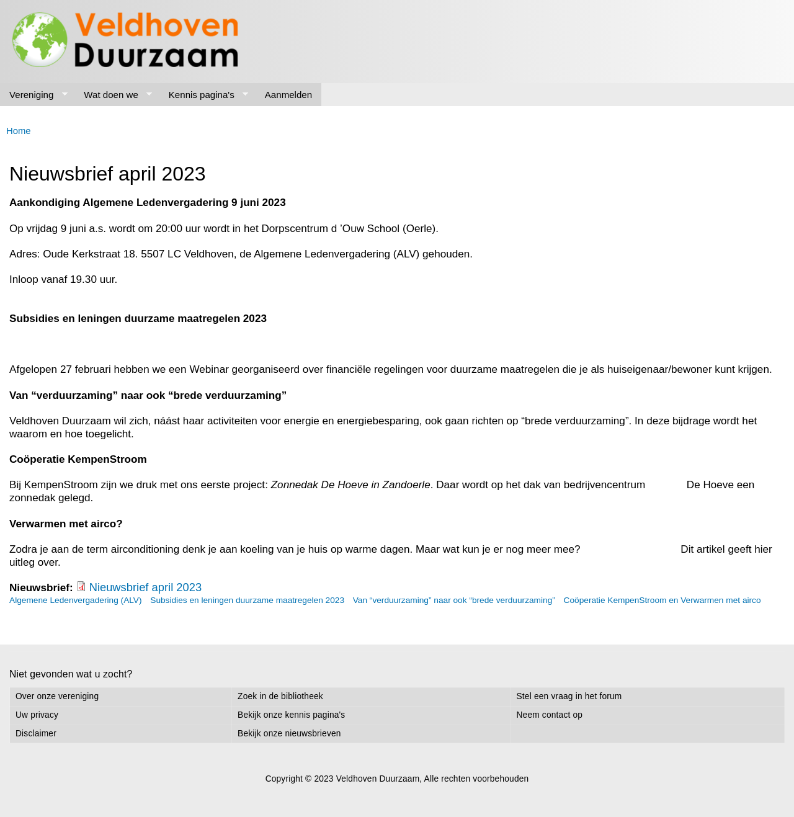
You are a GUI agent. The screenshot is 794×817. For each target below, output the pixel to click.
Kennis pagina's (204, 94)
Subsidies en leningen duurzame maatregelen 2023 (247, 600)
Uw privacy (37, 715)
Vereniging (34, 94)
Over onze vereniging (57, 696)
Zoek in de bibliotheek (280, 696)
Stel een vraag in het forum (569, 696)
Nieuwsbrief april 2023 (145, 587)
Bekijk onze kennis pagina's (291, 715)
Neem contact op (550, 715)
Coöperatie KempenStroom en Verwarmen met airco (662, 600)
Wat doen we (113, 94)
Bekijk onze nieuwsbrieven (289, 733)
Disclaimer (36, 733)
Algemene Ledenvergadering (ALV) (75, 600)
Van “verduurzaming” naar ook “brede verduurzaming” (454, 600)
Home (18, 131)
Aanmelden (288, 94)
